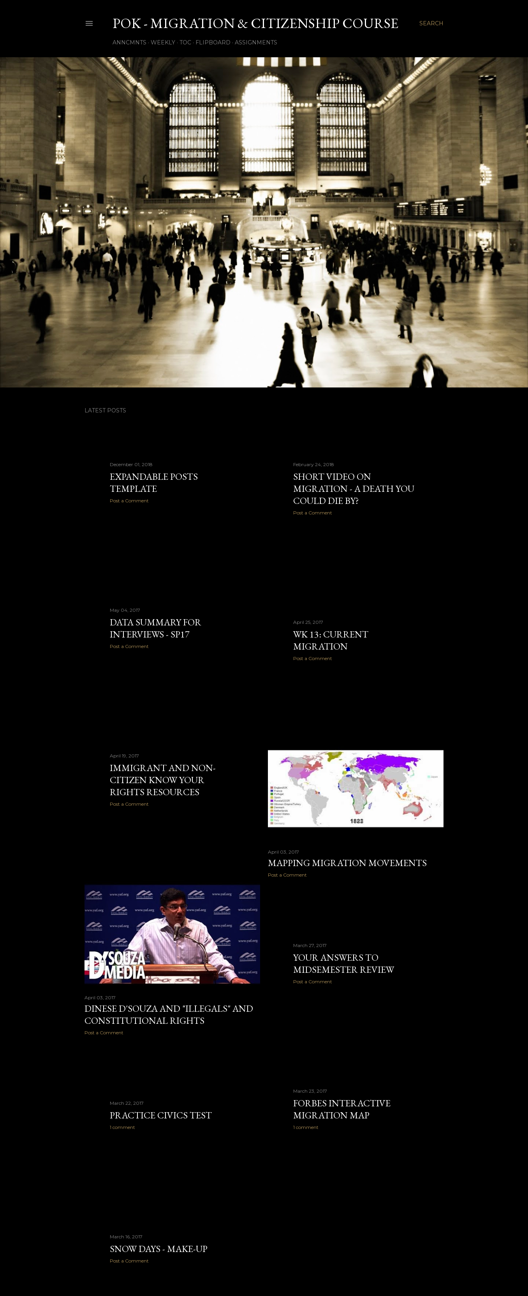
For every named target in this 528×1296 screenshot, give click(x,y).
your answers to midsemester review (343, 963)
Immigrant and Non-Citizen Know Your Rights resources (163, 780)
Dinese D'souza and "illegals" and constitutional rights (168, 1014)
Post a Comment (129, 501)
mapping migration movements (347, 863)
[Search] (431, 23)
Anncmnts (129, 42)
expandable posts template (154, 482)
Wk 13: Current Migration (330, 640)
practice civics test (161, 1115)
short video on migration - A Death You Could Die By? (353, 488)
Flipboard (213, 42)
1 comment (306, 1127)
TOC (185, 42)
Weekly (163, 42)
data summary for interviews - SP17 (155, 628)
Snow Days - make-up (159, 1249)
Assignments (256, 42)
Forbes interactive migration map (342, 1109)
